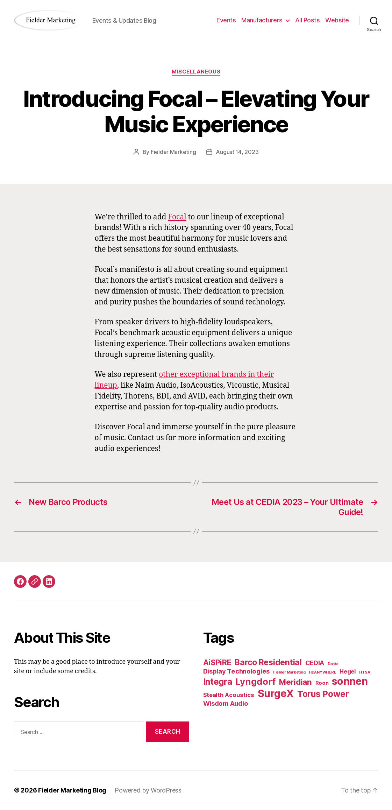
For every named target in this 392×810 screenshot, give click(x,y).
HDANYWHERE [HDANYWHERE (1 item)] (322, 672)
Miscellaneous (196, 72)
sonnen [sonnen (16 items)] (350, 681)
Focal (177, 217)
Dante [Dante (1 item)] (333, 664)
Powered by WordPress (148, 790)
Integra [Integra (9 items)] (217, 681)
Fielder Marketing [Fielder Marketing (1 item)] (289, 672)
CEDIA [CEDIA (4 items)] (315, 663)
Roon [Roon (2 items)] (322, 683)
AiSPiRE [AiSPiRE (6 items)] (217, 662)
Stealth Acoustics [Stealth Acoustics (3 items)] (228, 694)
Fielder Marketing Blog (72, 790)
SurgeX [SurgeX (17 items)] (276, 693)
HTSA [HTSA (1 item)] (364, 672)
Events (226, 20)
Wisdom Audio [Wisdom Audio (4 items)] (225, 703)
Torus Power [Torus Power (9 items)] (323, 694)
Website (337, 20)
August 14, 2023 (237, 151)
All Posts (307, 20)
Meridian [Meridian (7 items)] (295, 681)
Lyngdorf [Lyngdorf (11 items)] (255, 681)
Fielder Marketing (173, 151)
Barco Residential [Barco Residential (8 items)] (268, 662)
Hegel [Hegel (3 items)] (348, 671)
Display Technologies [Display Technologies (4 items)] (236, 671)
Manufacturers (262, 20)
